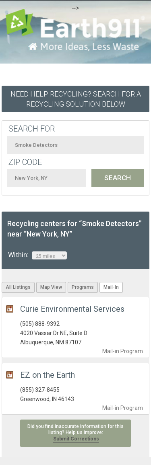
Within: (37, 255)
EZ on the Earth (47, 375)
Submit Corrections (76, 439)
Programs (83, 287)
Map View (51, 287)
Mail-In (111, 287)
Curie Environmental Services (72, 309)
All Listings (18, 287)
